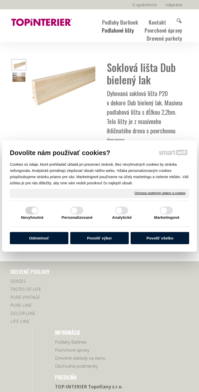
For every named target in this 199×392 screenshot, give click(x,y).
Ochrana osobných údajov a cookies (160, 193)
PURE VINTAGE (25, 305)
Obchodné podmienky (68, 314)
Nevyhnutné (32, 217)
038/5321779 (170, 283)
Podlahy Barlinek (73, 281)
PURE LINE (21, 313)
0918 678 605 (170, 289)
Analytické (122, 217)
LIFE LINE (20, 329)
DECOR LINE (22, 321)
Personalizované (77, 217)
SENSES (18, 289)
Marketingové (167, 217)
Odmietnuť (39, 238)
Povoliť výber (99, 238)
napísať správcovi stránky (150, 380)
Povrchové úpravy (74, 289)
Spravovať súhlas (127, 385)
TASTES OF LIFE (25, 297)
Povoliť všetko (159, 238)
